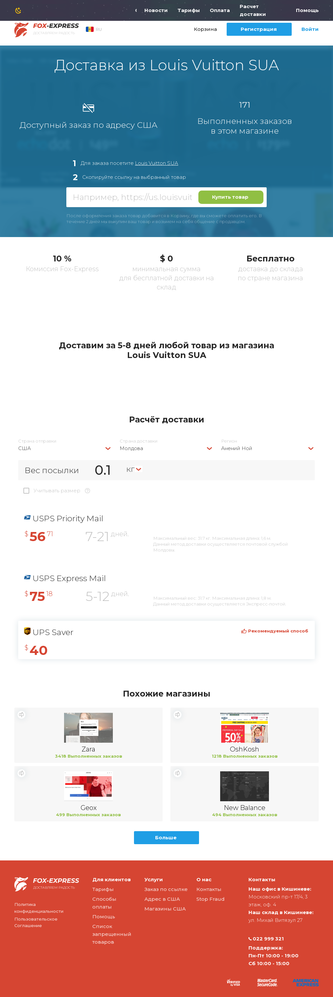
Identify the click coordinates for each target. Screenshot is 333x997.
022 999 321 (266, 939)
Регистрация (259, 29)
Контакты (208, 889)
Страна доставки (138, 441)
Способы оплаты (104, 903)
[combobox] (65, 448)
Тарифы (189, 10)
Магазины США (165, 909)
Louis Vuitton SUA (156, 163)
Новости (156, 10)
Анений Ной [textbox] (236, 448)
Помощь (307, 10)
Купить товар (230, 197)
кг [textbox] (130, 469)
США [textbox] (24, 448)
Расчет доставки (253, 10)
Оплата (220, 10)
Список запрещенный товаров (111, 934)
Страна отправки (37, 441)
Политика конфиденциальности (38, 908)
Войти (310, 29)
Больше (166, 837)
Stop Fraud (210, 899)
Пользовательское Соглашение (36, 922)
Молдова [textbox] (131, 448)
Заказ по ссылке (166, 889)
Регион (229, 441)
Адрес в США (162, 899)
